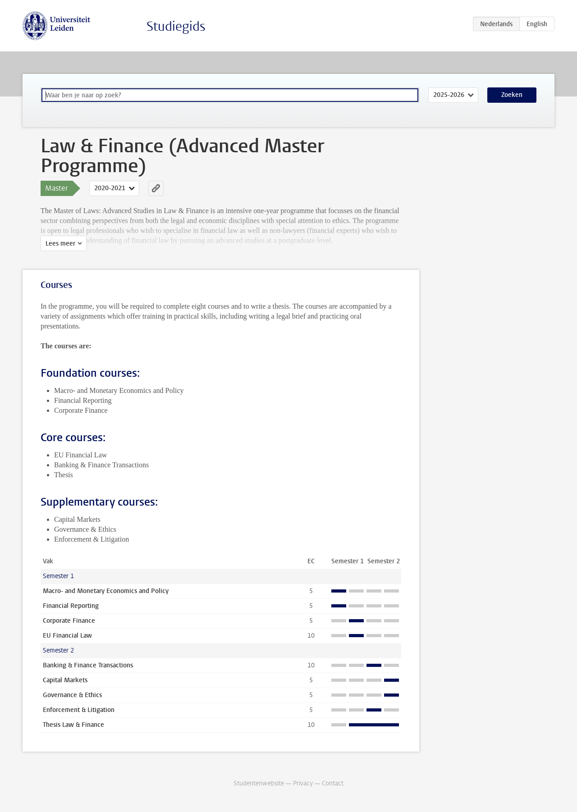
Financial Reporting (71, 606)
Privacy (303, 783)
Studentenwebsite (259, 783)
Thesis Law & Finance (73, 725)
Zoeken (511, 95)
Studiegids (176, 26)
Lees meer (60, 243)
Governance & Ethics (72, 695)
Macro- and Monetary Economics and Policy (106, 591)
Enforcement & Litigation (78, 710)
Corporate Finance (69, 620)
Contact (332, 783)
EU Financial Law (67, 635)
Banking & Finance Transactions (88, 665)
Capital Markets (65, 680)
